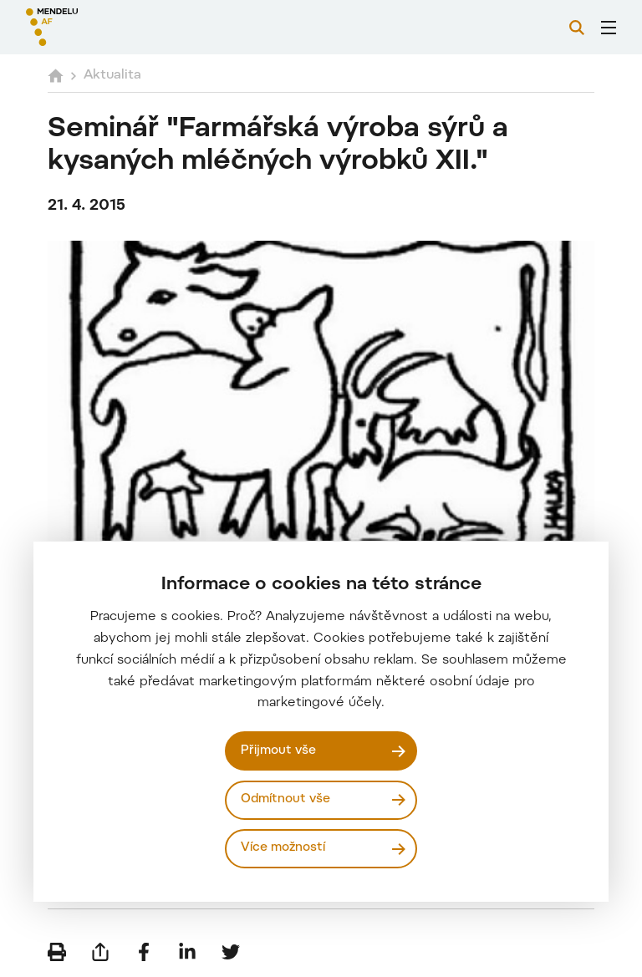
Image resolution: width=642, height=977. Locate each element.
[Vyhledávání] (576, 27)
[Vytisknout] (57, 952)
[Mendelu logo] (114, 27)
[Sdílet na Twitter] (231, 952)
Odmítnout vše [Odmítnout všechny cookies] (285, 799)
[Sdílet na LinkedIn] (187, 952)
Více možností (283, 848)
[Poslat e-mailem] (100, 952)
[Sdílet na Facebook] (144, 952)
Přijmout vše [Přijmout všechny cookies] (278, 751)
